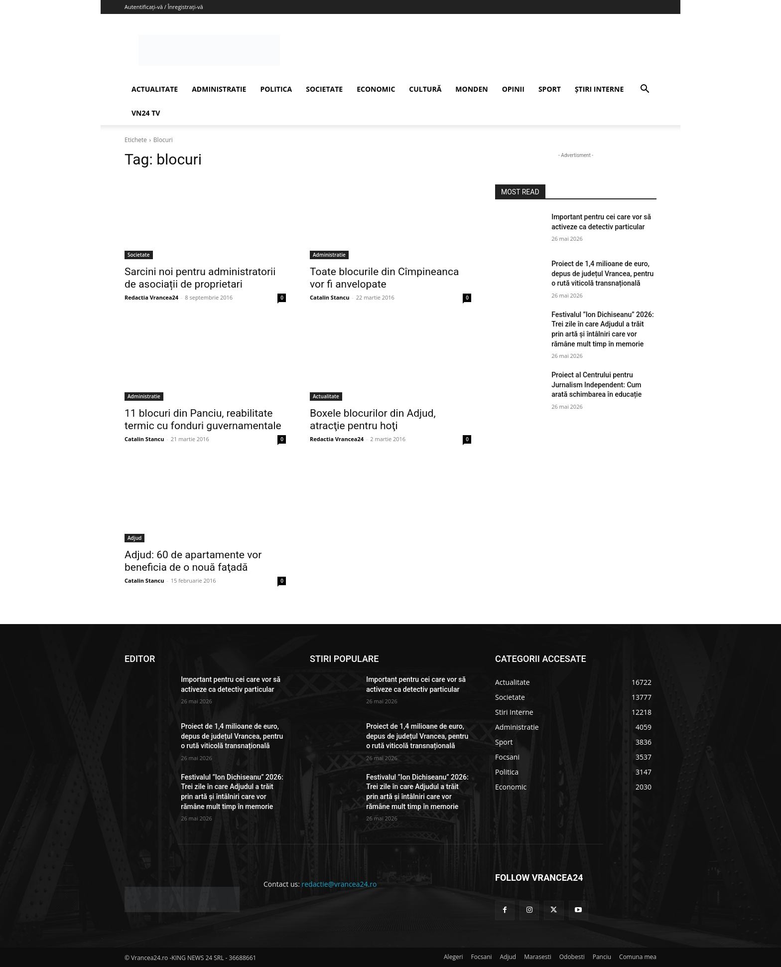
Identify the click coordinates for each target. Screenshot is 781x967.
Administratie (329, 254)
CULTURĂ (425, 89)
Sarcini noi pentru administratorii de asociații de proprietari (200, 278)
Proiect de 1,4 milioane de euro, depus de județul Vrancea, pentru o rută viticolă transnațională (602, 273)
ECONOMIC (376, 89)
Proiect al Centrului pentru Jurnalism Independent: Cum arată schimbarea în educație (596, 384)
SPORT (549, 89)
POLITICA (276, 89)
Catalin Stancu (329, 297)
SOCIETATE (324, 89)
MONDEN (471, 89)
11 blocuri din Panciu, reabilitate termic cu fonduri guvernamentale (203, 419)
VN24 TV (145, 113)
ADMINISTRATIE (219, 89)
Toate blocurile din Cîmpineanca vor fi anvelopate (384, 278)
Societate (139, 254)
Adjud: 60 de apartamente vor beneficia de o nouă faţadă (193, 561)
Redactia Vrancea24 (151, 297)
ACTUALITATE (154, 89)
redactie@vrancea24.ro (339, 884)
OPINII (513, 89)
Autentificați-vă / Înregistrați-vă (164, 6)
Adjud (134, 537)
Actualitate (326, 396)
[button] (644, 90)
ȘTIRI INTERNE (599, 89)
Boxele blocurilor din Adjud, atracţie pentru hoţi (373, 419)
